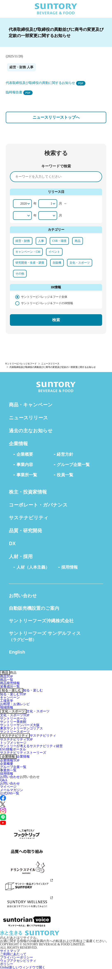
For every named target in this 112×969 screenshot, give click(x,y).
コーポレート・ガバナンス (38, 505)
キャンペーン (10, 697)
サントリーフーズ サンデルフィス (45, 636)
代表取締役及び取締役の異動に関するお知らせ (45, 83)
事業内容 (25, 464)
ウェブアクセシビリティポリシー (18, 962)
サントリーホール (13, 718)
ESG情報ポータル (13, 749)
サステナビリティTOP (16, 739)
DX (12, 543)
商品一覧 (6, 680)
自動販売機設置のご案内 (34, 608)
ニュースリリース (50, 363)
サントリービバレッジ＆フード (21, 363)
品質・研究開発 (25, 530)
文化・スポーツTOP (14, 715)
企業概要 (25, 454)
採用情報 (69, 567)
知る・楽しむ (11, 690)
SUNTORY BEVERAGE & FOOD (56, 9)
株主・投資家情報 (28, 492)
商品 (5, 672)
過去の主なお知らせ (31, 430)
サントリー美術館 (13, 721)
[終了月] (47, 215)
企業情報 (18, 443)
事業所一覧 (27, 475)
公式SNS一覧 (9, 793)
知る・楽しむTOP (13, 694)
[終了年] (22, 215)
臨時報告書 (19, 92)
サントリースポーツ (15, 731)
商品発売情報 (10, 683)
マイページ (8, 786)
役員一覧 (65, 475)
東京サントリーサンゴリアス (21, 728)
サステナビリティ (28, 517)
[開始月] (47, 203)
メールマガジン (11, 790)
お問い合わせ (23, 595)
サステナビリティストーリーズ (23, 752)
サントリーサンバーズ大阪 (20, 725)
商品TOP (6, 676)
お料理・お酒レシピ (15, 704)
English (17, 652)
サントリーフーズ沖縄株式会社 (41, 620)
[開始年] (22, 203)
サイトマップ (10, 951)
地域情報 (6, 707)
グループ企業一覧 (73, 464)
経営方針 (65, 454)
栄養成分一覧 (10, 686)
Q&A (3, 780)
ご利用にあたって (13, 954)
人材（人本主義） (33, 567)
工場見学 (6, 700)
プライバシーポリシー (16, 957)
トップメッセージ (13, 742)
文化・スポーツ (13, 711)
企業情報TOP (9, 760)
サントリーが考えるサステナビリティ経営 (31, 746)
